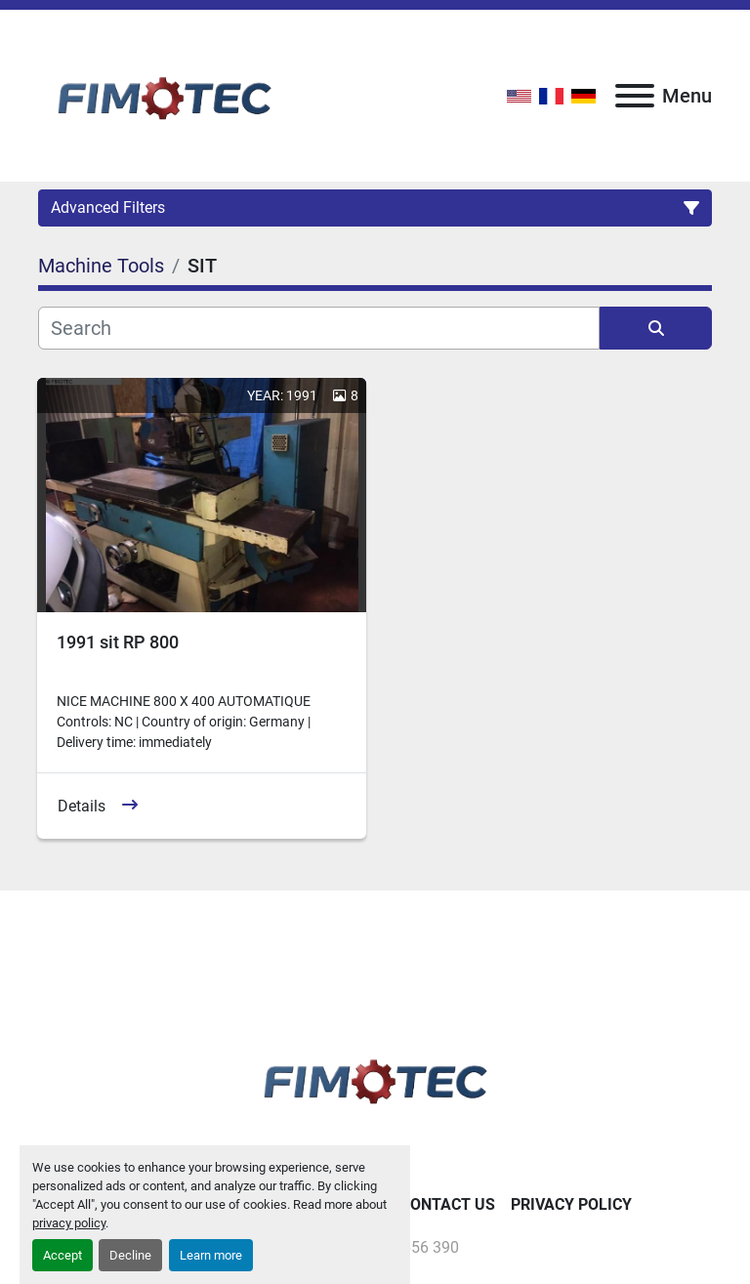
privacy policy (68, 1223)
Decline (130, 1255)
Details (81, 806)
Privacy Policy (571, 1204)
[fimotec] (374, 1077)
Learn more (211, 1255)
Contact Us (447, 1204)
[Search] (319, 328)
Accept (62, 1255)
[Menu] (634, 95)
